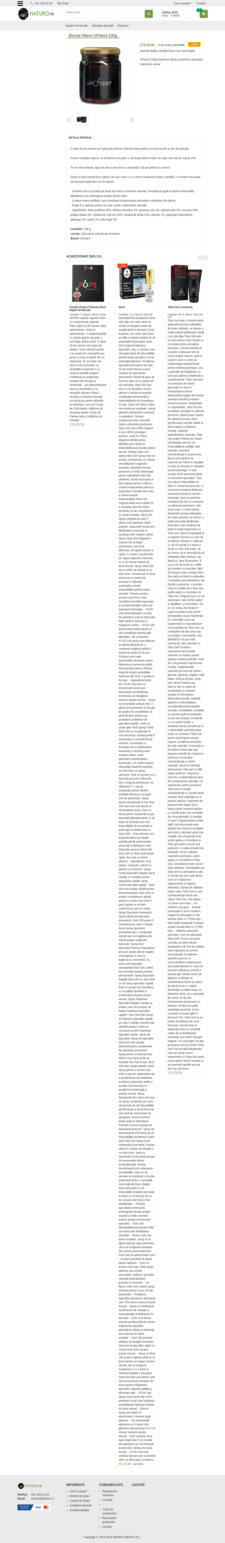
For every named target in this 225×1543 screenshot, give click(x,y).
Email (62, 3)
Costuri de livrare (80, 1500)
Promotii (107, 1499)
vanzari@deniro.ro (42, 1498)
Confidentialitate (79, 1510)
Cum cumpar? (182, 3)
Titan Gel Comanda (180, 307)
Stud (122, 307)
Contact (200, 3)
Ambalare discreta (81, 1505)
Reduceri (123, 25)
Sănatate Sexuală (102, 25)
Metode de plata (79, 1496)
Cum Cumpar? (78, 1491)
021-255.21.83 (41, 3)
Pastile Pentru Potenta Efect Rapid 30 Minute (88, 309)
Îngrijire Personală (77, 25)
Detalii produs (80, 137)
